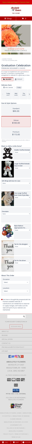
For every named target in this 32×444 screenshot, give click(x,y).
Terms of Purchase (21, 434)
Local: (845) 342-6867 (16, 371)
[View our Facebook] (10, 357)
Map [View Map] (16, 442)
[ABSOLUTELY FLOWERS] (16, 14)
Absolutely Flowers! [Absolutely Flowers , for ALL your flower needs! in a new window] (16, 400)
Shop (8, 18)
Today (19, 87)
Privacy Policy (8, 434)
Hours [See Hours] (27, 442)
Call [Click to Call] (5, 442)
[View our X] (19, 357)
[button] (16, 390)
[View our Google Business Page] (13, 357)
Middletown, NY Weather (12, 422)
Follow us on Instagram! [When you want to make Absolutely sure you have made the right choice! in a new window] (15, 398)
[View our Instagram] (16, 357)
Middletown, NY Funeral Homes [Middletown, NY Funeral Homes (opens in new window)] (11, 413)
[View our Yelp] (22, 357)
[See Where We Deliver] (16, 326)
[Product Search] (16, 316)
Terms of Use (16, 437)
